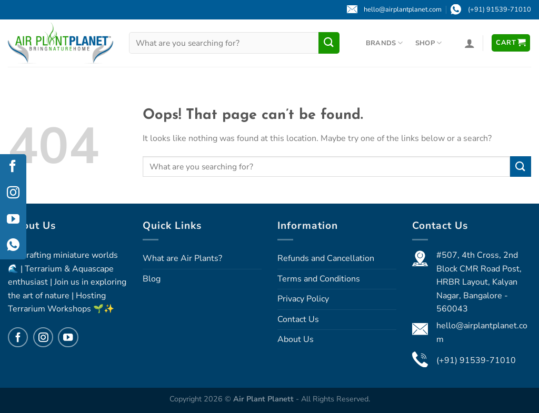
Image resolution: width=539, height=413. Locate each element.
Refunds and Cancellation (325, 258)
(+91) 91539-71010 (476, 360)
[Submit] (329, 42)
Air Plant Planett (264, 399)
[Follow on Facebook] (18, 337)
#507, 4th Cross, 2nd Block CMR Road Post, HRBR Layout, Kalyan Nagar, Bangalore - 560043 (479, 282)
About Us (295, 339)
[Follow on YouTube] (68, 337)
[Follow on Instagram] (43, 337)
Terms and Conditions (318, 279)
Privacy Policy (303, 299)
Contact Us (298, 319)
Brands (384, 43)
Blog (152, 279)
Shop (428, 43)
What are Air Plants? (182, 258)
